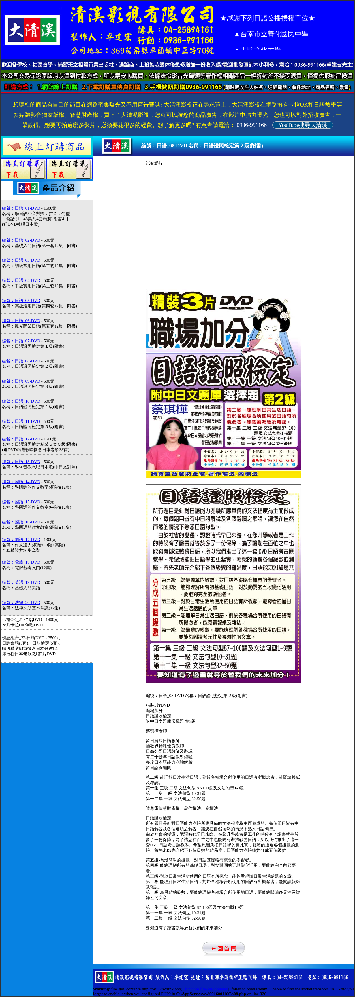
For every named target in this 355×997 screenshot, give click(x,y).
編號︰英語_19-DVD (21, 582)
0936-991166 (252, 125)
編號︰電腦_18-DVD (21, 562)
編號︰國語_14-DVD (21, 482)
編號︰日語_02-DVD (21, 240)
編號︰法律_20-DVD (21, 602)
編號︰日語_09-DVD (21, 381)
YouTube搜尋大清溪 (302, 125)
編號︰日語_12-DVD (21, 439)
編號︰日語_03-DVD (21, 260)
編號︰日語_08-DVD (21, 361)
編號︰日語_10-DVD (21, 401)
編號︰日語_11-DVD (21, 421)
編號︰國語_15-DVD (21, 502)
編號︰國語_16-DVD (21, 522)
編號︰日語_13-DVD (21, 461)
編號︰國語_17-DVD (21, 539)
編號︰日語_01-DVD (21, 208)
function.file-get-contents (206, 989)
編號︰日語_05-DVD (21, 300)
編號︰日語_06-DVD (21, 320)
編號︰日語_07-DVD (21, 341)
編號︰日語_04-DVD (21, 280)
